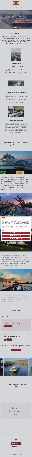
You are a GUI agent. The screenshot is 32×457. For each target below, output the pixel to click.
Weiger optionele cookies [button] (16, 235)
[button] (16, 233)
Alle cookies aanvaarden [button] (16, 238)
